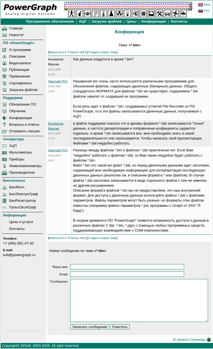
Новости (16, 35)
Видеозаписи (20, 63)
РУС (207, 10)
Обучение (17, 111)
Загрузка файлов (23, 90)
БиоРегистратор (22, 200)
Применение (19, 76)
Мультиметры (20, 152)
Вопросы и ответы (24, 124)
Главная (16, 28)
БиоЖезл (16, 187)
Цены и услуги (21, 222)
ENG (207, 4)
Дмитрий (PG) (58, 81)
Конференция (153, 21)
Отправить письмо (24, 131)
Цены (132, 21)
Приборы (16, 159)
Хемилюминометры (25, 166)
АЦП (83, 21)
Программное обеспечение (50, 21)
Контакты (179, 21)
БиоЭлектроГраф (23, 194)
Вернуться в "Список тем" (67, 52)
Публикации (19, 70)
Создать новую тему (102, 52)
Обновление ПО (22, 104)
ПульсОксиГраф (22, 207)
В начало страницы (192, 339)
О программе (20, 50)
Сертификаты (20, 83)
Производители (22, 172)
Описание (17, 56)
